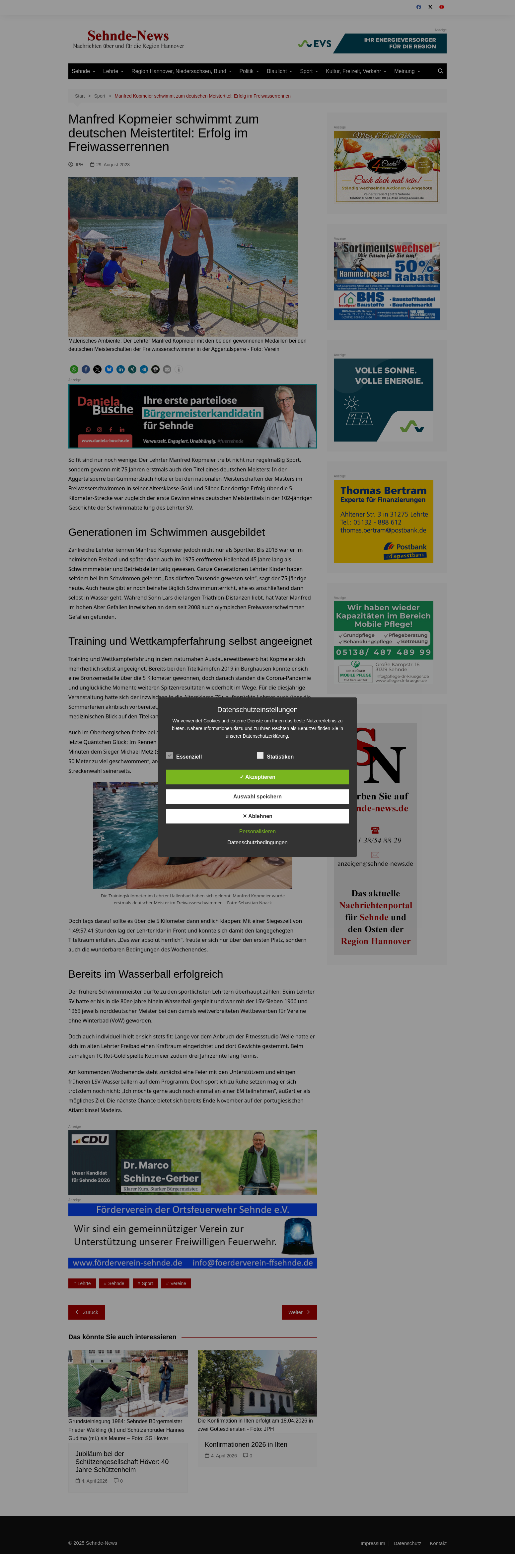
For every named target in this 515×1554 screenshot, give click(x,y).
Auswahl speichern (257, 796)
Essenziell (184, 755)
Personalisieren (257, 831)
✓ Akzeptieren (257, 776)
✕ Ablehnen (257, 816)
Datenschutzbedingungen (257, 842)
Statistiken (275, 755)
